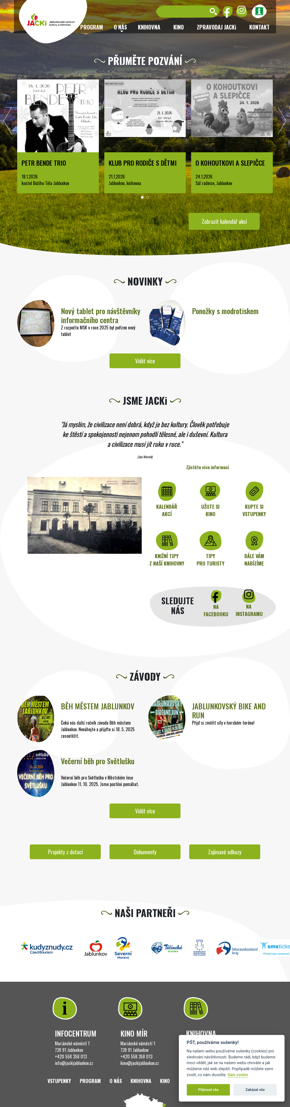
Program (90, 1080)
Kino (178, 27)
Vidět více (145, 361)
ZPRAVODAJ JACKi (216, 27)
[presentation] (8, 122)
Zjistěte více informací (207, 467)
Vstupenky (59, 1080)
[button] (142, 197)
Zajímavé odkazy (224, 852)
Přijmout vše (208, 1090)
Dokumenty (145, 852)
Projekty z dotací (65, 852)
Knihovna (149, 27)
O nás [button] (120, 27)
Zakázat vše (255, 1090)
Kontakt (259, 27)
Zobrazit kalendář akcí (224, 221)
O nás (116, 1080)
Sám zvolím (237, 1075)
